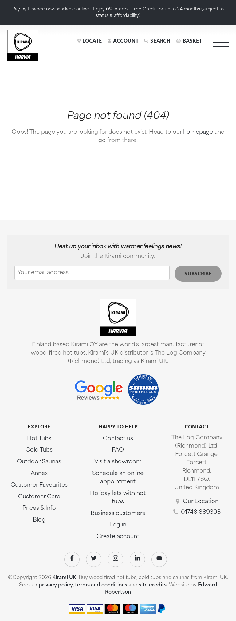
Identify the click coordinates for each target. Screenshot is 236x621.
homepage (198, 132)
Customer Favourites (39, 485)
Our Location (200, 502)
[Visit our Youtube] (159, 559)
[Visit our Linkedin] (137, 559)
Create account (117, 537)
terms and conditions (101, 585)
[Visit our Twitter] (93, 559)
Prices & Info (39, 508)
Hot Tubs (39, 439)
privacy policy (56, 585)
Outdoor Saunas (39, 462)
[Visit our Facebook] (72, 559)
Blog (39, 520)
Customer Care (39, 497)
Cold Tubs (39, 450)
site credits (153, 585)
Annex (39, 474)
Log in (117, 525)
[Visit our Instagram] (115, 559)
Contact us (118, 439)
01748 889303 (201, 512)
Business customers (118, 514)
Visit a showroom (118, 462)
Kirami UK (64, 577)
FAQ (118, 450)
